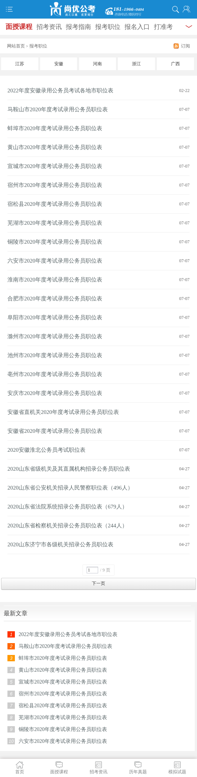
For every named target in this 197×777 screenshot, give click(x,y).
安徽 (58, 63)
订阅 (185, 46)
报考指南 (78, 26)
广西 (175, 63)
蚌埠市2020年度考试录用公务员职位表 (54, 128)
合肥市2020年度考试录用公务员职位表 (54, 299)
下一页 (98, 583)
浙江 (136, 63)
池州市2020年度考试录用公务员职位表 (54, 355)
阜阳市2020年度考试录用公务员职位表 (54, 317)
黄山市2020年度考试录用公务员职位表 (54, 147)
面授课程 (19, 26)
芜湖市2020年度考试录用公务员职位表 (54, 223)
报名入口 (137, 26)
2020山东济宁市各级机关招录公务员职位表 (60, 544)
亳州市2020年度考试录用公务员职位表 (54, 374)
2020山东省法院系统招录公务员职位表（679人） (67, 507)
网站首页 (16, 46)
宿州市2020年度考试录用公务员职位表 (54, 185)
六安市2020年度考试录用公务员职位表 (54, 261)
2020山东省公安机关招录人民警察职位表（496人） (70, 488)
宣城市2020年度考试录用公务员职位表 (54, 166)
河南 (97, 63)
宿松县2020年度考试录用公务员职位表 (54, 204)
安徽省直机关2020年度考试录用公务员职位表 (63, 412)
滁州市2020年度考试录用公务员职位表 (54, 336)
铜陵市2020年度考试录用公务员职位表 (54, 242)
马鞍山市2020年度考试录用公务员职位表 (57, 109)
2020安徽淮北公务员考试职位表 (46, 450)
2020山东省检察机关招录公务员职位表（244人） (67, 526)
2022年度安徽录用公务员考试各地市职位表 (60, 90)
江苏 (19, 63)
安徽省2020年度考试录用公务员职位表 (54, 431)
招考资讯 (49, 26)
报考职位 (107, 26)
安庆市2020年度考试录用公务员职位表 (54, 393)
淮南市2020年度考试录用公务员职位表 (54, 280)
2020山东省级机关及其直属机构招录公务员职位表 (68, 469)
